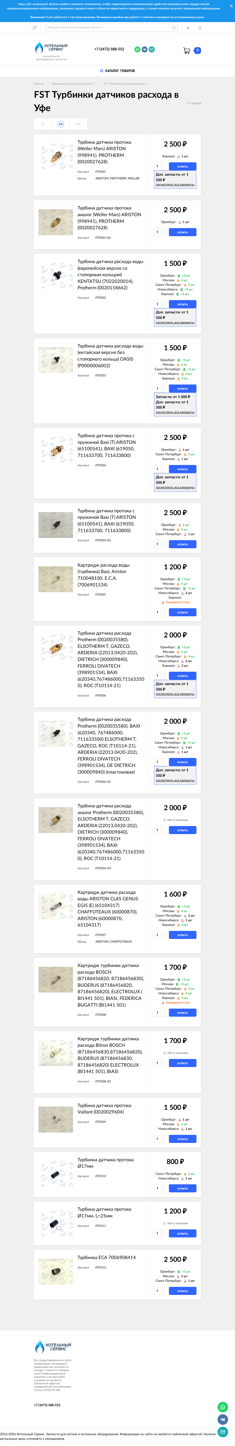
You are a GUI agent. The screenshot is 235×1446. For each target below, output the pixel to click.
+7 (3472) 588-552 (109, 49)
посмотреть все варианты (175, 184)
